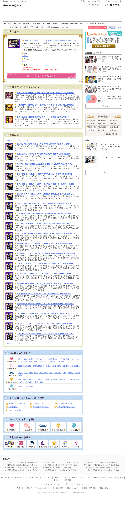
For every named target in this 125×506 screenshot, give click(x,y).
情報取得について (71, 488)
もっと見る (104, 106)
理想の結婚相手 (38, 366)
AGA (121, 477)
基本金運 (54, 379)
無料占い (64, 23)
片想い (25, 359)
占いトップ (8, 23)
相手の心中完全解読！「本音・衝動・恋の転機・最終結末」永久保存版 (45, 93)
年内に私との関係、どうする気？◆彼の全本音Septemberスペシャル (50, 40)
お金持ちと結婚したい (17, 410)
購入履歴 (101, 23)
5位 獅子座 (102, 120)
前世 (64, 373)
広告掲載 (92, 488)
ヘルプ (118, 28)
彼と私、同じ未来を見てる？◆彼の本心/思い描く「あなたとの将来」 (45, 144)
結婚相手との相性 (24, 366)
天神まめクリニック (60, 477)
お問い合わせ (82, 484)
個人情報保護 (58, 488)
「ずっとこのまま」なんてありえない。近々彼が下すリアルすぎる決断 (45, 263)
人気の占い (37, 23)
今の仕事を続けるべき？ (66, 407)
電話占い (56, 23)
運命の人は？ (66, 359)
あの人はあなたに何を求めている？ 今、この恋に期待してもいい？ (44, 117)
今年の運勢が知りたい (41, 407)
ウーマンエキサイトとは (47, 484)
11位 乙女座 (114, 127)
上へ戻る (103, 172)
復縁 (31, 361)
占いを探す (27, 23)
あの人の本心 (41, 359)
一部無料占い (62, 361)
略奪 (36, 361)
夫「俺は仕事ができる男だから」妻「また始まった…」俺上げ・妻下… (31, 467)
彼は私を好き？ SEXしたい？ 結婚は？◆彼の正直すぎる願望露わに (45, 194)
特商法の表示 (103, 488)
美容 (104, 477)
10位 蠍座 (113, 124)
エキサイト (117, 5)
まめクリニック (45, 477)
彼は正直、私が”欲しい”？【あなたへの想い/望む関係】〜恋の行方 (44, 223)
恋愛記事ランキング (93, 53)
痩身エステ (58, 480)
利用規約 (29, 488)
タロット (25, 56)
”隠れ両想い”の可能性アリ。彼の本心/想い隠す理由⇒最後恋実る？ (44, 314)
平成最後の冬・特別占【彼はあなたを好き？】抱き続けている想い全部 (45, 284)
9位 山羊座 (113, 120)
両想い (31, 359)
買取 (89, 477)
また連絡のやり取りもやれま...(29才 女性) (104, 38)
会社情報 (20, 488)
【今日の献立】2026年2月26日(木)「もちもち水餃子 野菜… (27, 465)
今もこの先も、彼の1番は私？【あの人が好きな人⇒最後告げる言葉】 (45, 203)
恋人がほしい (38, 403)
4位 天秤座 (92, 130)
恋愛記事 (93, 23)
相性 (19, 359)
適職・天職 (22, 379)
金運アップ (63, 379)
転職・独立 (32, 379)
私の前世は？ (13, 407)
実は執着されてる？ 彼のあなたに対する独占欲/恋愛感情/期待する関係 (46, 253)
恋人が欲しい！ (53, 359)
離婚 (59, 366)
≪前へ (7, 140)
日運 (51, 373)
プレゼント (108, 1)
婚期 (54, 366)
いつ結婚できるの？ (64, 403)
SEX (46, 361)
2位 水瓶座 (92, 124)
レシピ (94, 1)
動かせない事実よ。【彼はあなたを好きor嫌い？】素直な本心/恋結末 (45, 243)
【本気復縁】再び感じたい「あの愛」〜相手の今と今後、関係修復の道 (45, 105)
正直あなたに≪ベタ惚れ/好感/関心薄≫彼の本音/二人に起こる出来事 (44, 213)
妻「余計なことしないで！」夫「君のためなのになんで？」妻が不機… (71, 465)
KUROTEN (5, 477)
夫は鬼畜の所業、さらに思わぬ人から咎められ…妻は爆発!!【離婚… (70, 470)
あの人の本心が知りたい (18, 403)
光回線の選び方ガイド (19, 477)
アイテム (82, 477)
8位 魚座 (101, 130)
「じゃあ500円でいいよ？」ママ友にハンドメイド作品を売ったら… (70, 462)
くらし (89, 1)
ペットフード (113, 477)
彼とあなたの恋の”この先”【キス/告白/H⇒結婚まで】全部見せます (44, 294)
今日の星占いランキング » (111, 134)
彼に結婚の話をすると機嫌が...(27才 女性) (104, 40)
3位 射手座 (92, 127)
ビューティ (100, 1)
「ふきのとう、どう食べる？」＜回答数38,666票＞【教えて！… (28, 462)
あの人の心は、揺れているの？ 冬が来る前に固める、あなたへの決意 (45, 184)
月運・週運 (43, 373)
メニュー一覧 (117, 1)
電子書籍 (67, 480)
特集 (87, 140)
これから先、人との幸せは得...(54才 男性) (104, 42)
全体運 (20, 373)
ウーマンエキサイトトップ (98, 5)
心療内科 (74, 477)
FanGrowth (34, 477)
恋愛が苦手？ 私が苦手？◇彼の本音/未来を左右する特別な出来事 (44, 154)
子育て (83, 1)
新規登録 (112, 28)
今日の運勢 (47, 23)
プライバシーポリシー (42, 488)
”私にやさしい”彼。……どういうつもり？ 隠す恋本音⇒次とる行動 (44, 324)
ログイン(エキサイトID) (97, 28)
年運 (36, 373)
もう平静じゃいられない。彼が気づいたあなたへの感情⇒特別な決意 (44, 174)
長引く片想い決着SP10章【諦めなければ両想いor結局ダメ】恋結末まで (46, 234)
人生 (26, 373)
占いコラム (84, 23)
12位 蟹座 (113, 130)
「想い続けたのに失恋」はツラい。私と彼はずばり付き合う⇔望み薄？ (45, 334)
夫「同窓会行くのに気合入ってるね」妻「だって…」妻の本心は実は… (31, 470)
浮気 (26, 361)
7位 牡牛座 (102, 127)
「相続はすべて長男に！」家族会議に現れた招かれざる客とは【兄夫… (71, 467)
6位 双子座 (102, 124)
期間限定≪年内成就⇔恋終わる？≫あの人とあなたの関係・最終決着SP (45, 304)
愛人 (41, 361)
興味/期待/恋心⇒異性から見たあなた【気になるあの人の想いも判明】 (45, 164)
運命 (31, 373)
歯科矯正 (97, 477)
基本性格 (57, 373)
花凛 (23, 62)
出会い (48, 366)
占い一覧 (17, 23)
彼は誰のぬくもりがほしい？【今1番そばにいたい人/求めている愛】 (44, 274)
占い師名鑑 (74, 23)
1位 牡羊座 (92, 120)
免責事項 (83, 488)
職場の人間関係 (43, 379)
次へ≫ (25, 140)
